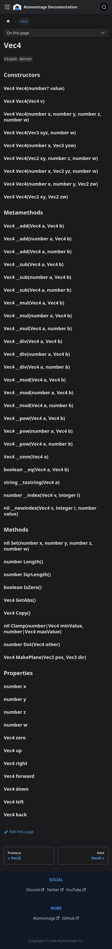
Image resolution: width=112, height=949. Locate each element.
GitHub (70, 918)
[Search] (104, 7)
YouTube (76, 889)
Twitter (55, 889)
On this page (18, 32)
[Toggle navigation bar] (7, 6)
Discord (35, 889)
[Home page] (8, 21)
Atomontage (46, 918)
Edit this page (18, 831)
